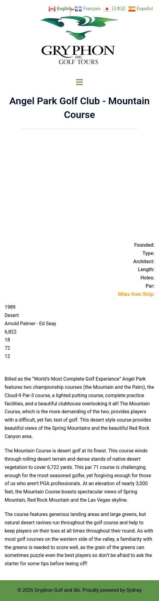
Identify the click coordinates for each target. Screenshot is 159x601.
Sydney (134, 590)
